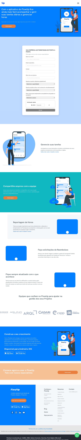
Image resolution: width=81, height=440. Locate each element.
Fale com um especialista (18, 400)
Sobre (46, 412)
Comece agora (8, 26)
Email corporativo (30, 62)
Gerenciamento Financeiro (47, 403)
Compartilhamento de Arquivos (61, 408)
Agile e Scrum (60, 396)
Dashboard (60, 403)
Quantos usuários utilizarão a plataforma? (36, 81)
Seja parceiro (48, 415)
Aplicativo (59, 405)
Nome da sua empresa (31, 75)
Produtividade (60, 411)
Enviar (40, 110)
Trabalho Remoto (61, 392)
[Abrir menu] (78, 3)
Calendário (60, 418)
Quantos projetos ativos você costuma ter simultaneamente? (40, 87)
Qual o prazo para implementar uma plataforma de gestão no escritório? (40, 94)
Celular (27, 69)
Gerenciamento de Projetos (47, 394)
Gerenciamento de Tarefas (47, 398)
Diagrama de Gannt (61, 400)
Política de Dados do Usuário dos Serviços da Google (54, 431)
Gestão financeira (61, 413)
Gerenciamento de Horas (49, 400)
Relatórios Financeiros (60, 416)
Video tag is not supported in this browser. (67, 225)
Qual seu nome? (29, 56)
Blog (45, 409)
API (58, 421)
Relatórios (60, 394)
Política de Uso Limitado (75, 431)
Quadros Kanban (61, 398)
